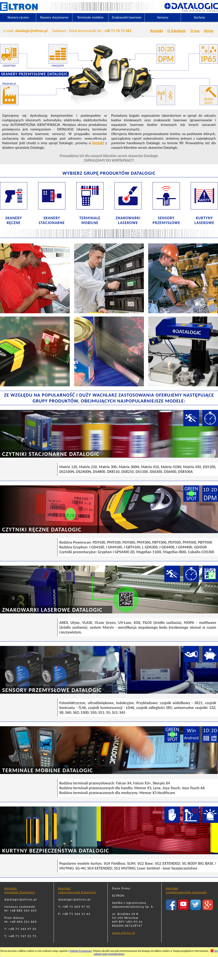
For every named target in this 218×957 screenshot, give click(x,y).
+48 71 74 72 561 (117, 30)
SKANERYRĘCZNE (13, 220)
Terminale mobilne (90, 17)
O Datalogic (176, 30)
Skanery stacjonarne (54, 17)
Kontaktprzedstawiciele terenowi (186, 890)
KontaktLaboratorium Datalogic (77, 890)
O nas (194, 30)
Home (209, 30)
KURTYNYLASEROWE (204, 220)
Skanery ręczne (18, 17)
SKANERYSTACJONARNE (52, 220)
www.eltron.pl (123, 933)
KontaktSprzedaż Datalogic (19, 890)
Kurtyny (199, 17)
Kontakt (156, 30)
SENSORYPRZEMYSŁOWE (166, 220)
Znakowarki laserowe (126, 17)
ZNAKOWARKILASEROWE (128, 220)
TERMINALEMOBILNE (89, 220)
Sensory (162, 17)
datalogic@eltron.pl (31, 30)
